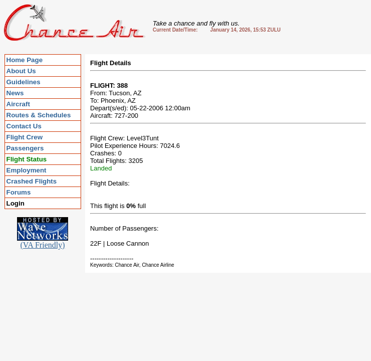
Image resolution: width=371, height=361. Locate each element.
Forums (19, 192)
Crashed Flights (32, 181)
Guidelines (24, 82)
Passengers (25, 148)
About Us (21, 71)
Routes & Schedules (39, 115)
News (15, 93)
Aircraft (18, 104)
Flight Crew (25, 137)
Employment (27, 170)
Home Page (25, 60)
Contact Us (24, 126)
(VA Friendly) (42, 241)
